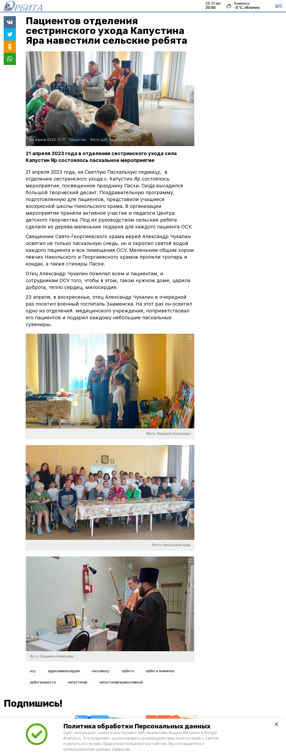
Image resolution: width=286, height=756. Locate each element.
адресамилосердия (64, 671)
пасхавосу (101, 671)
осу (33, 671)
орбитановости (43, 682)
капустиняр (77, 682)
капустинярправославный (121, 682)
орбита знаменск (160, 671)
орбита (128, 671)
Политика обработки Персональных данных (136, 726)
